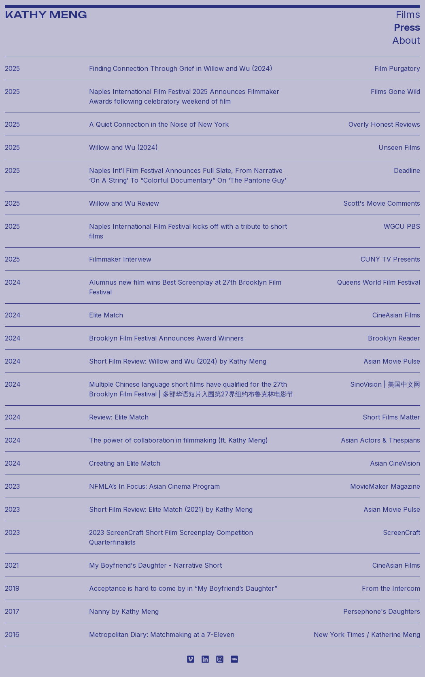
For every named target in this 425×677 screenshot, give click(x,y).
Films (408, 14)
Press (407, 27)
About (406, 40)
